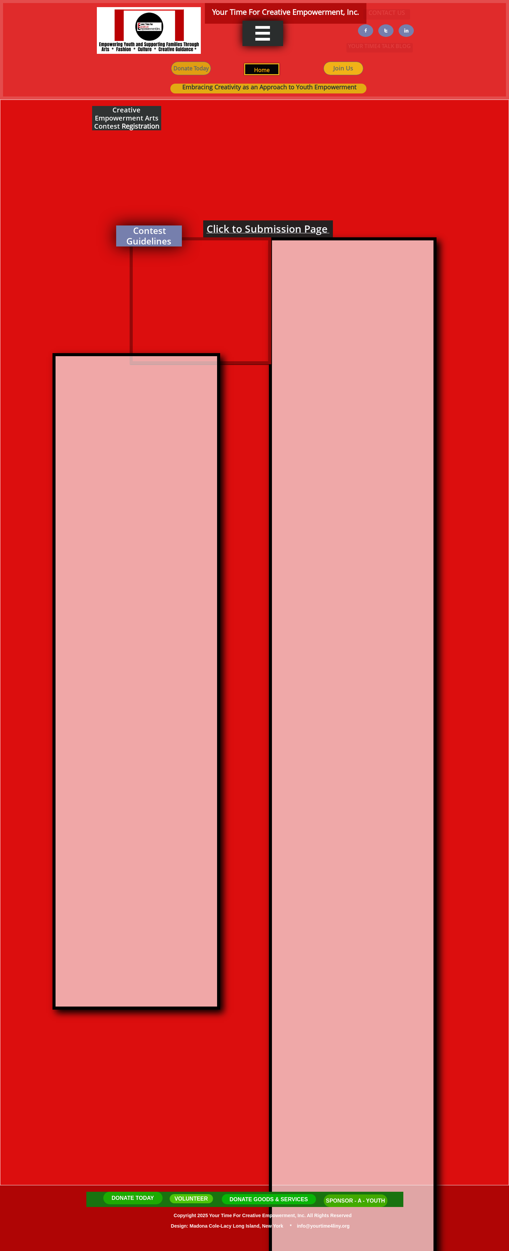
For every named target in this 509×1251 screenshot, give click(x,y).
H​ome (262, 70)
